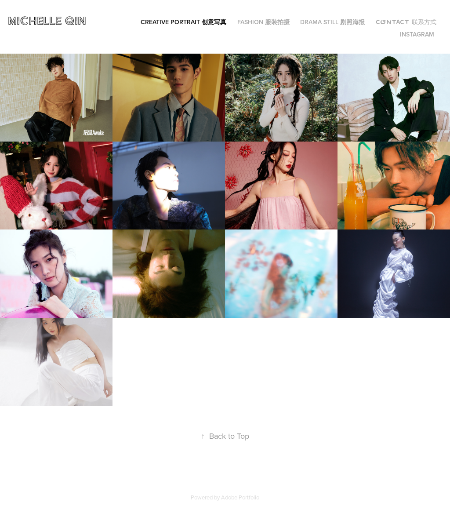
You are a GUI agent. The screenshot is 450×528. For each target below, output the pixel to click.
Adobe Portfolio (240, 497)
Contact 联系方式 (406, 21)
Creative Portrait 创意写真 (183, 22)
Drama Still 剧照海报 (332, 22)
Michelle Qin (49, 20)
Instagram (417, 34)
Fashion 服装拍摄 (263, 22)
